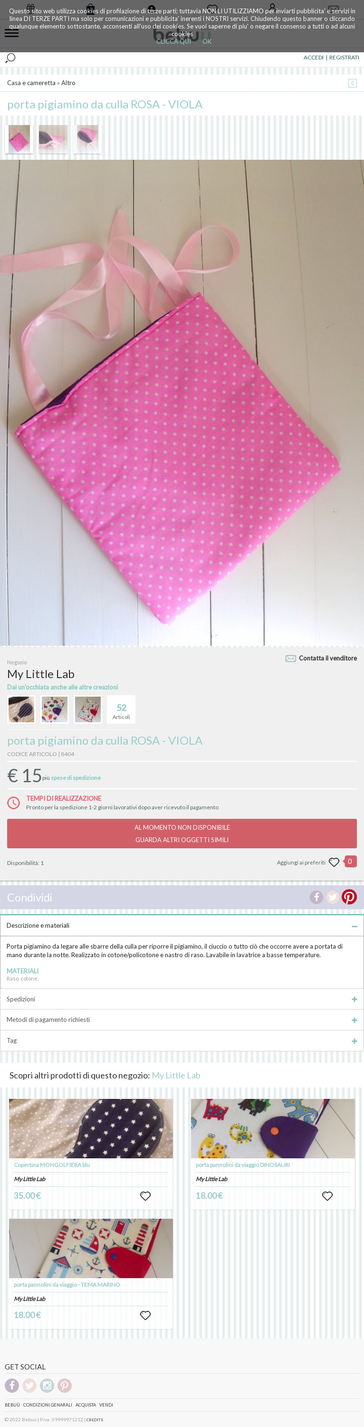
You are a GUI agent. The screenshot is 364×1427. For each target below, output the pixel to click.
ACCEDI (314, 57)
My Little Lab (176, 1075)
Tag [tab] (182, 1040)
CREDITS (94, 1419)
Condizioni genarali (47, 1405)
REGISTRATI (344, 57)
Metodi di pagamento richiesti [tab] (182, 1019)
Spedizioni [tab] (182, 999)
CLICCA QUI (173, 41)
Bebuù (12, 1405)
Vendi (106, 1405)
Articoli (121, 707)
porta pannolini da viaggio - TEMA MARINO (67, 1284)
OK (206, 41)
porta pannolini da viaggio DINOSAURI (243, 1164)
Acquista (86, 1405)
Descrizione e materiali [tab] (182, 925)
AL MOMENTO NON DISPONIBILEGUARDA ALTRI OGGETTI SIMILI (182, 834)
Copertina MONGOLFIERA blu (52, 1164)
